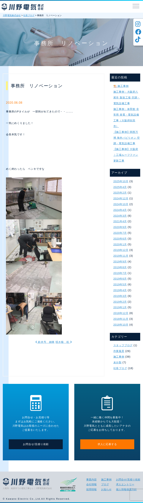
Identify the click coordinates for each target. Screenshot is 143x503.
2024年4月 (120, 209)
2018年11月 (120, 318)
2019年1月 (120, 307)
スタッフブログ (123, 345)
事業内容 (91, 479)
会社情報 (91, 484)
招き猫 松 (63, 341)
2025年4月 (120, 187)
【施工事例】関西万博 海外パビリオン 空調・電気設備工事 (126, 137)
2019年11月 (120, 255)
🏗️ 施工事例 (121, 86)
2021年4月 (120, 221)
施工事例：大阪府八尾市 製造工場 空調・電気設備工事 (126, 97)
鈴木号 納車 (45, 341)
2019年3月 (120, 296)
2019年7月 (120, 273)
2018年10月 (120, 324)
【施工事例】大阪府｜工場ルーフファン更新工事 (125, 155)
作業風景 (118, 351)
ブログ (105, 484)
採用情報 (91, 489)
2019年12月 (120, 250)
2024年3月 (120, 215)
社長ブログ (120, 368)
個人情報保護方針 (126, 489)
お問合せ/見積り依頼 (36, 444)
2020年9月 (120, 227)
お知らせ (106, 489)
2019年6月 (120, 278)
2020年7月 (120, 232)
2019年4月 (120, 290)
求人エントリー (125, 484)
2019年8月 (120, 267)
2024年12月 (120, 198)
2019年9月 (120, 261)
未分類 (117, 362)
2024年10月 (120, 204)
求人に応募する (107, 444)
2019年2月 (120, 301)
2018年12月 (120, 313)
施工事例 (118, 356)
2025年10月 (120, 181)
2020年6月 (120, 238)
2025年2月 (120, 192)
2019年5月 (120, 284)
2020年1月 (120, 244)
